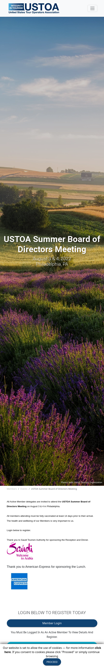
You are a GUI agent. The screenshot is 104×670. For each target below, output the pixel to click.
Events (24, 488)
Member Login (52, 623)
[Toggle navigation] (92, 8)
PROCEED (52, 662)
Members (12, 488)
